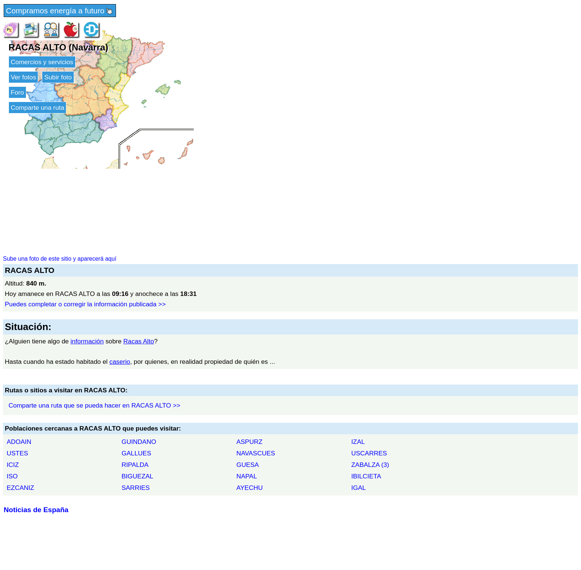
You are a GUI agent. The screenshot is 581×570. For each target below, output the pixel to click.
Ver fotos (23, 77)
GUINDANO (139, 441)
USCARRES (369, 453)
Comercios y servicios (42, 62)
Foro (17, 92)
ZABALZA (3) (370, 464)
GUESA (247, 464)
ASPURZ (249, 441)
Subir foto (58, 77)
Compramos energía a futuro (60, 11)
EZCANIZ (20, 487)
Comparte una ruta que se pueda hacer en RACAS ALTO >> (94, 405)
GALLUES (136, 453)
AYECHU (249, 487)
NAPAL (246, 476)
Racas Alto (138, 341)
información (87, 341)
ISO (12, 476)
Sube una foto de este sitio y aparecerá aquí (59, 259)
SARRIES (136, 487)
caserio (119, 361)
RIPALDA (135, 464)
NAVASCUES (255, 453)
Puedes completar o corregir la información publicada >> (85, 304)
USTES (17, 453)
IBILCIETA (366, 476)
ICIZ (13, 464)
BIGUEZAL (137, 476)
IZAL (358, 441)
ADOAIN (19, 441)
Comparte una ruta (37, 107)
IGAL (358, 487)
